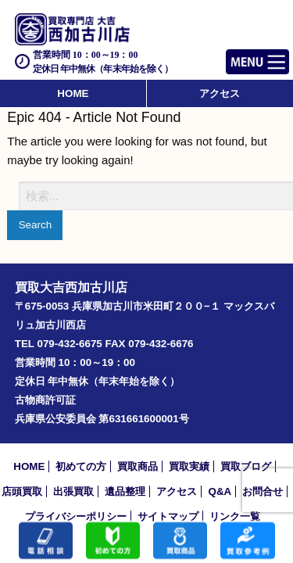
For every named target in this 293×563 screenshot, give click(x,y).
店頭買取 (22, 491)
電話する (46, 541)
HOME (72, 93)
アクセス (219, 93)
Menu (240, 55)
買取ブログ (245, 466)
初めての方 (80, 466)
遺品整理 (125, 491)
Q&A (219, 491)
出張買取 (73, 491)
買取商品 (137, 466)
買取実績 (189, 466)
